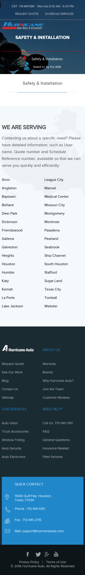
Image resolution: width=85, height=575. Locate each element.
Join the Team (53, 389)
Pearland (51, 239)
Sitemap (8, 397)
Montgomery (54, 213)
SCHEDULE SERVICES (59, 13)
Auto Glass (10, 423)
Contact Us (10, 389)
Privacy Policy (29, 562)
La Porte (8, 298)
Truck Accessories (15, 431)
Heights (8, 256)
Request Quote (13, 364)
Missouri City (54, 205)
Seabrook (51, 247)
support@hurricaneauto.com (43, 531)
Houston (8, 264)
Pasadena (52, 230)
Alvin (6, 180)
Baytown (9, 197)
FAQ (46, 431)
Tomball (50, 298)
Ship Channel (55, 256)
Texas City (52, 289)
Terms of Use (56, 562)
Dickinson (9, 222)
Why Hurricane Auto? (58, 380)
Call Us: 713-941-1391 (58, 423)
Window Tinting (13, 440)
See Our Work (12, 372)
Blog (5, 380)
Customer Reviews (56, 397)
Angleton (9, 188)
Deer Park (9, 213)
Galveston (10, 247)
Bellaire (8, 205)
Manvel (50, 188)
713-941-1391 (26, 6)
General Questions (56, 440)
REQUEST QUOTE (26, 13)
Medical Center (56, 197)
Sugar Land (53, 281)
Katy (5, 281)
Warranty (49, 364)
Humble (8, 272)
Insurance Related (56, 448)
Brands (48, 372)
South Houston (56, 264)
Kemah (7, 289)
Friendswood (12, 230)
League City (53, 180)
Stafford (50, 272)
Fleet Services (53, 457)
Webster (51, 306)
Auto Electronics (14, 457)
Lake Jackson (12, 306)
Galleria (8, 239)
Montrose (51, 222)
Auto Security (11, 448)
